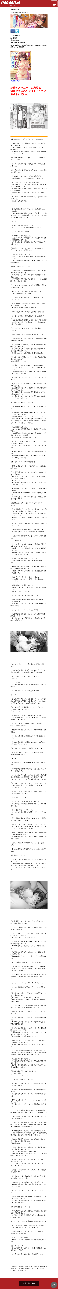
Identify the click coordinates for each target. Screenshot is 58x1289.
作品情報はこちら (15, 81)
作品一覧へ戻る (29, 1283)
